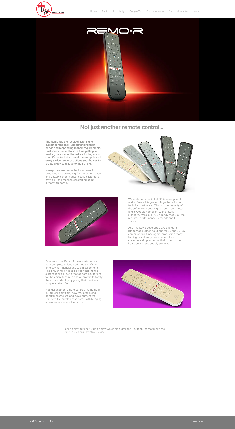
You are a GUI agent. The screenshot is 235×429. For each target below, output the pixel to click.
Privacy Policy (197, 421)
